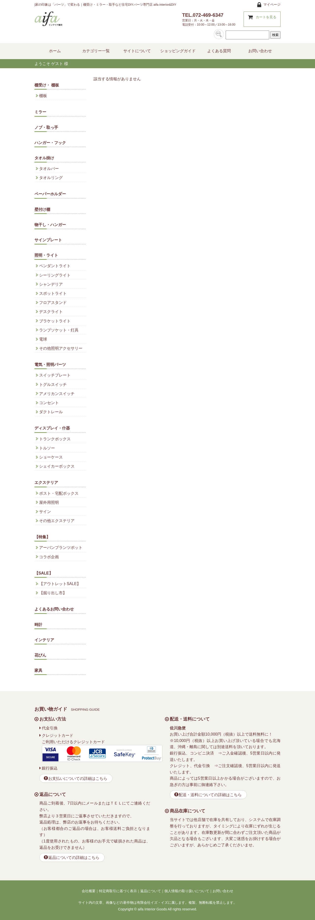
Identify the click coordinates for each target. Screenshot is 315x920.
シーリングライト (55, 275)
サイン (45, 511)
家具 (38, 670)
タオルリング (51, 178)
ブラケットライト (55, 321)
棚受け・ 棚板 (46, 85)
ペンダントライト (55, 266)
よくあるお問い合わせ (54, 609)
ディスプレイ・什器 (52, 428)
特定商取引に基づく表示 (118, 891)
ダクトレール (51, 412)
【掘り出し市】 (53, 593)
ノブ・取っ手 (46, 127)
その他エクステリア (57, 521)
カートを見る (266, 17)
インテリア (44, 640)
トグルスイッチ (53, 384)
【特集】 (42, 537)
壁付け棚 (42, 209)
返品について (150, 891)
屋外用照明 (49, 502)
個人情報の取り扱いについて (186, 891)
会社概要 (88, 891)
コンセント (49, 403)
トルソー (47, 448)
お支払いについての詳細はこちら (77, 778)
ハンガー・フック (50, 143)
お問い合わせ (223, 891)
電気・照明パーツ (50, 364)
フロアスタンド (53, 302)
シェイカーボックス (57, 466)
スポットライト (53, 293)
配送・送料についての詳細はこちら (210, 795)
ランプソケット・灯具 (59, 330)
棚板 (43, 96)
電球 (43, 339)
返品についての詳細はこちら (73, 857)
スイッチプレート (55, 375)
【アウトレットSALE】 (60, 584)
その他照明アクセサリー (60, 348)
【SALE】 (43, 573)
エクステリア (46, 482)
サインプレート (48, 240)
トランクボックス (55, 439)
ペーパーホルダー (50, 194)
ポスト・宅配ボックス (59, 493)
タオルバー (49, 168)
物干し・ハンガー (50, 225)
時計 (38, 625)
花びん (40, 655)
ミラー (40, 112)
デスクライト (51, 312)
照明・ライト (46, 255)
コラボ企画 (49, 557)
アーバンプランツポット (60, 547)
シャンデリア (51, 284)
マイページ (272, 4)
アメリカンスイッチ (57, 394)
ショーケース (51, 457)
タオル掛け (44, 158)
